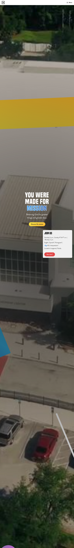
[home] (3, 2)
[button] (69, 3)
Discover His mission (37, 224)
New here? (50, 256)
